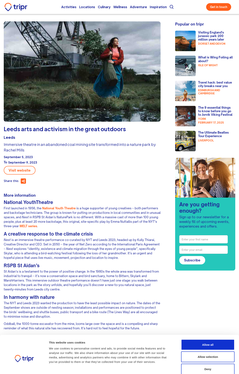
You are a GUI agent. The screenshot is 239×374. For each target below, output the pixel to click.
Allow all (208, 325)
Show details (211, 366)
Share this (11, 181)
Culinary (104, 7)
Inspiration (158, 7)
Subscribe (192, 260)
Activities (68, 7)
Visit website (20, 170)
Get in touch (218, 7)
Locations (87, 7)
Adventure (138, 7)
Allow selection (208, 337)
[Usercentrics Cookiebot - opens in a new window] (24, 367)
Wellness (120, 7)
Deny (207, 349)
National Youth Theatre (59, 208)
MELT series (28, 226)
